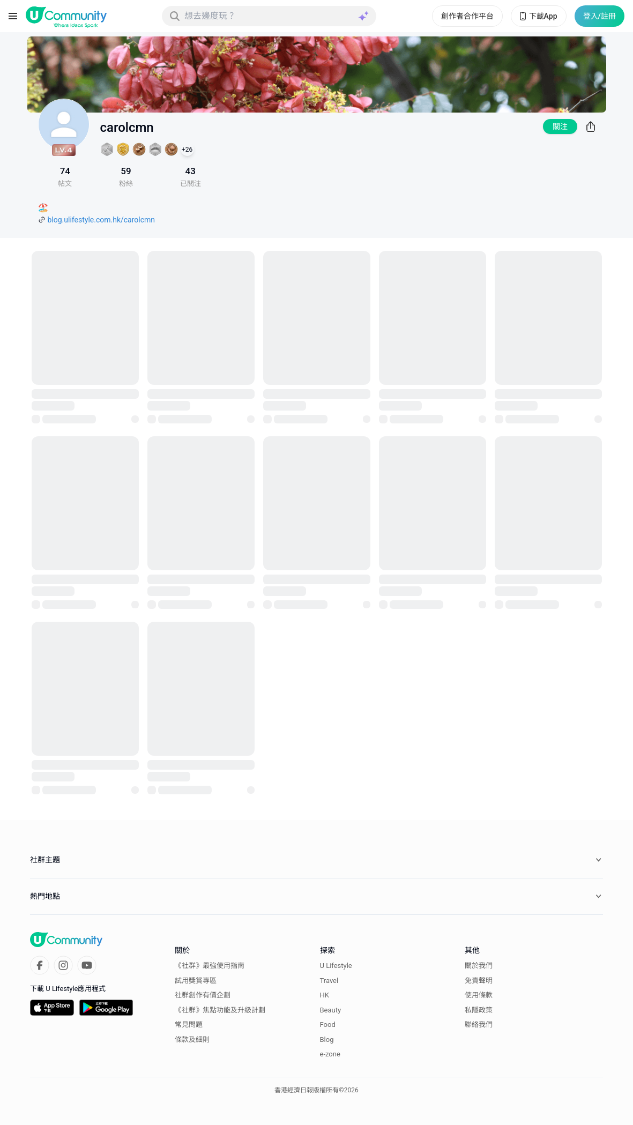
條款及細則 (192, 1039)
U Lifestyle (336, 966)
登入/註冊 (599, 16)
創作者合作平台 (467, 16)
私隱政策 (479, 1010)
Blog (327, 1039)
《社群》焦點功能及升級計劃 (220, 1010)
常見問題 (189, 1024)
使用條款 (479, 995)
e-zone (330, 1054)
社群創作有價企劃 (202, 995)
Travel (329, 981)
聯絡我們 (479, 1024)
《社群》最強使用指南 (209, 966)
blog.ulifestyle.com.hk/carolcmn (101, 219)
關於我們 (479, 966)
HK (324, 995)
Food (328, 1024)
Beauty (330, 1010)
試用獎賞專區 (196, 981)
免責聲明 (479, 981)
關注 (560, 126)
